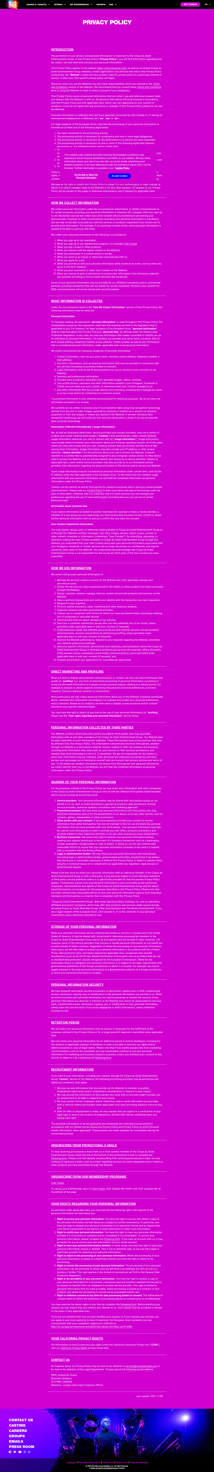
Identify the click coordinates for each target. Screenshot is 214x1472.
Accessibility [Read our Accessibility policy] (71, 1462)
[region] (108, 165)
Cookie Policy (94, 490)
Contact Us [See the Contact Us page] (21, 1420)
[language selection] (208, 4)
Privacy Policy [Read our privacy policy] (122, 1462)
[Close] (152, 150)
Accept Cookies (119, 176)
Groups (100, 4)
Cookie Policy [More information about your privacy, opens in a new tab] (122, 168)
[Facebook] (10, 1452)
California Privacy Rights (74, 1348)
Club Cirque (130, 243)
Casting (17, 1425)
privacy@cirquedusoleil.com (141, 1366)
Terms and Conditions (149, 87)
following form (103, 1057)
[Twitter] (14, 1452)
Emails (16, 1441)
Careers (18, 1431)
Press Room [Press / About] (21, 1447)
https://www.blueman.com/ (112, 68)
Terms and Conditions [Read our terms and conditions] (139, 1462)
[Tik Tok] (29, 1452)
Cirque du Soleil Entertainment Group (104, 1468)
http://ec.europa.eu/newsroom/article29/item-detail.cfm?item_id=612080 (91, 1326)
